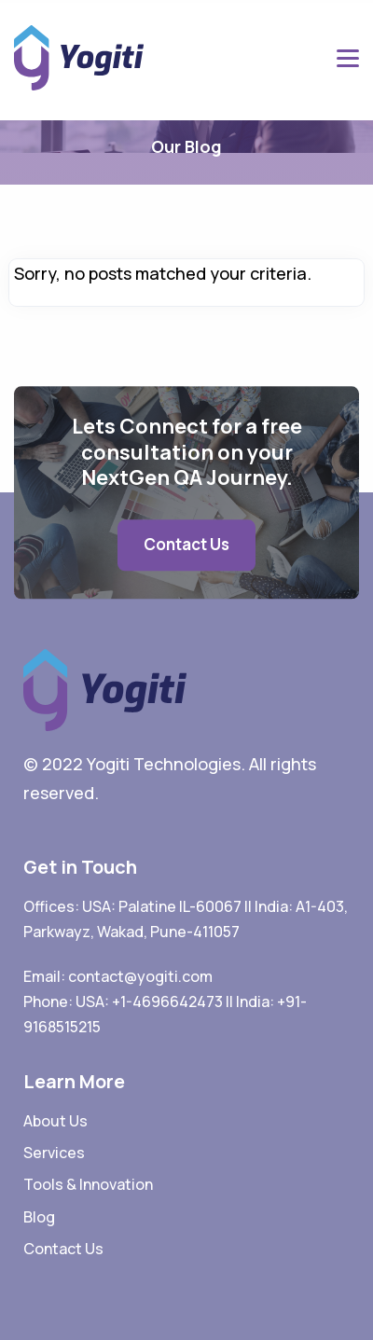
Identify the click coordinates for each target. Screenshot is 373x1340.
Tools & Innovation (88, 1184)
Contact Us (186, 544)
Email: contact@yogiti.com (118, 976)
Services (54, 1152)
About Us (55, 1121)
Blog (39, 1217)
